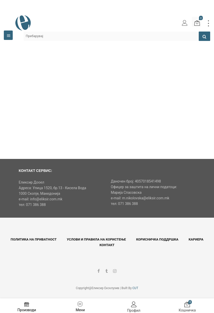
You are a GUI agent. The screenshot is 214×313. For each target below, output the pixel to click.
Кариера (196, 239)
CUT (135, 288)
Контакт (107, 245)
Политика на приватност (34, 239)
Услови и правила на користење (96, 239)
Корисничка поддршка (157, 239)
